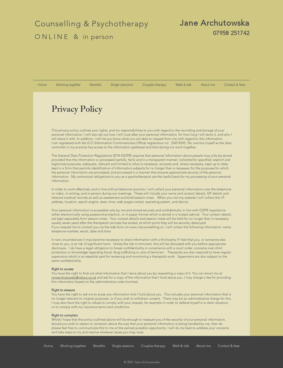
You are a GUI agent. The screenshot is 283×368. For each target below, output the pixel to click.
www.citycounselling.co (147, 227)
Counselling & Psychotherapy (92, 23)
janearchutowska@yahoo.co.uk (74, 277)
